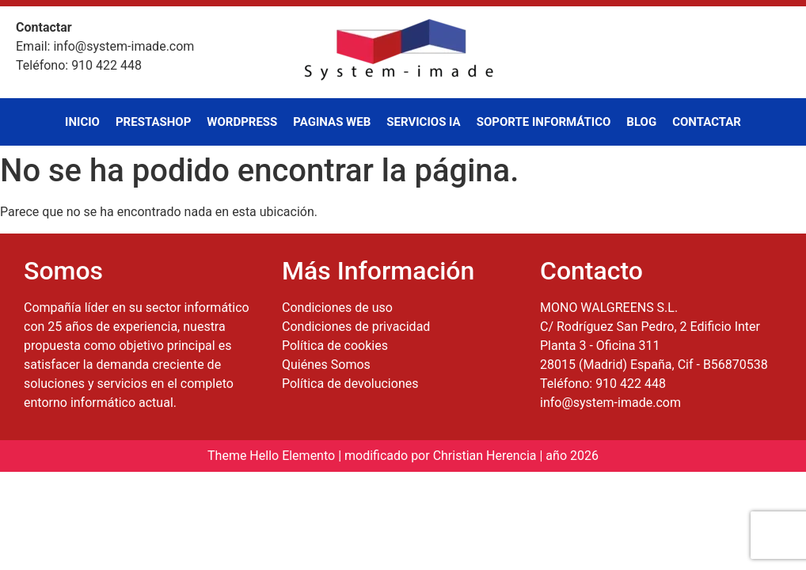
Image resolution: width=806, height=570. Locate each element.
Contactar (706, 122)
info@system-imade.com (610, 402)
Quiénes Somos (326, 364)
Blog (641, 122)
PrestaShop (153, 122)
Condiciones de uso (337, 307)
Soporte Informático (544, 122)
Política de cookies (335, 345)
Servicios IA (423, 122)
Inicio (82, 122)
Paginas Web (332, 122)
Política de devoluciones (350, 383)
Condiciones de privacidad (356, 326)
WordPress (242, 122)
